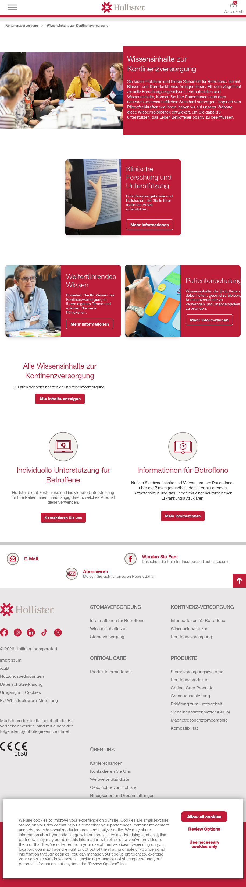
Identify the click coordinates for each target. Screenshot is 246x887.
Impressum (11, 659)
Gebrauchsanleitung (190, 695)
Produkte (184, 658)
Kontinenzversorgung (21, 25)
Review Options (204, 828)
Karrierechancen (106, 762)
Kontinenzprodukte (189, 679)
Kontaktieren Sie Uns (110, 770)
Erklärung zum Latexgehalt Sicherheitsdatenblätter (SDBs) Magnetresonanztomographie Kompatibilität (200, 715)
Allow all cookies (204, 816)
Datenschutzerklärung (21, 684)
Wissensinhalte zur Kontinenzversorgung (77, 25)
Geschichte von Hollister (114, 787)
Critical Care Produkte (192, 687)
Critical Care (108, 658)
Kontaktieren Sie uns (63, 517)
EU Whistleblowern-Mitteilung (29, 700)
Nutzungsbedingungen (22, 675)
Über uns (102, 749)
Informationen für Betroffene (117, 620)
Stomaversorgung (115, 607)
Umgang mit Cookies (20, 692)
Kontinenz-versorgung (202, 607)
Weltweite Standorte (109, 779)
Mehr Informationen (149, 224)
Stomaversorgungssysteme (197, 671)
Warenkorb (233, 7)
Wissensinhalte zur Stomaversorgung (108, 632)
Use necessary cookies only (204, 844)
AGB (4, 667)
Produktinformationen (111, 671)
